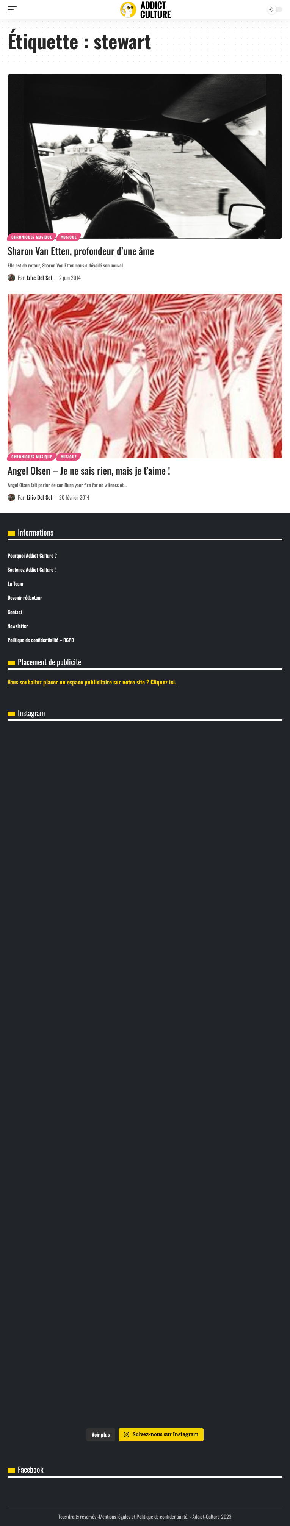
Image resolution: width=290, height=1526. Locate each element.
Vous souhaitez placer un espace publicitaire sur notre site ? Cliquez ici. (92, 682)
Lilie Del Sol (39, 277)
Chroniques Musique (31, 237)
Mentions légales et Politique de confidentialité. (143, 1516)
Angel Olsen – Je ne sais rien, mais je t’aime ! (89, 470)
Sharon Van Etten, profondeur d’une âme (81, 251)
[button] (14, 9)
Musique (69, 237)
